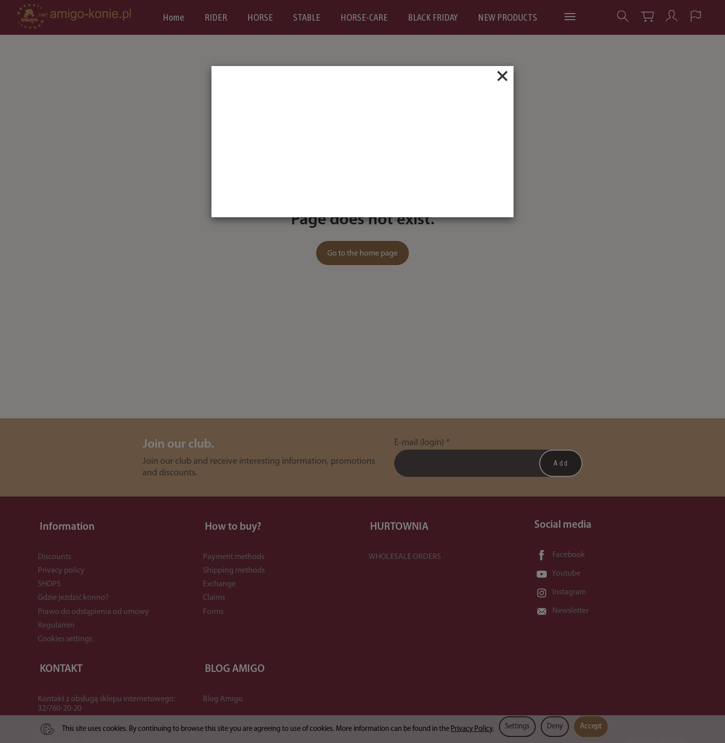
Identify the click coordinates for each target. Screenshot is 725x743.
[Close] (502, 76)
